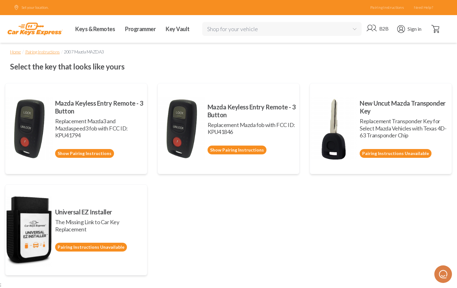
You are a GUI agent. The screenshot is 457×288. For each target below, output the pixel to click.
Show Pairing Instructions (84, 153)
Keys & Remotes (95, 28)
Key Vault (178, 28)
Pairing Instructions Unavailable (395, 153)
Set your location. (31, 7)
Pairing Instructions (387, 7)
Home (15, 51)
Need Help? (423, 7)
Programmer (140, 28)
